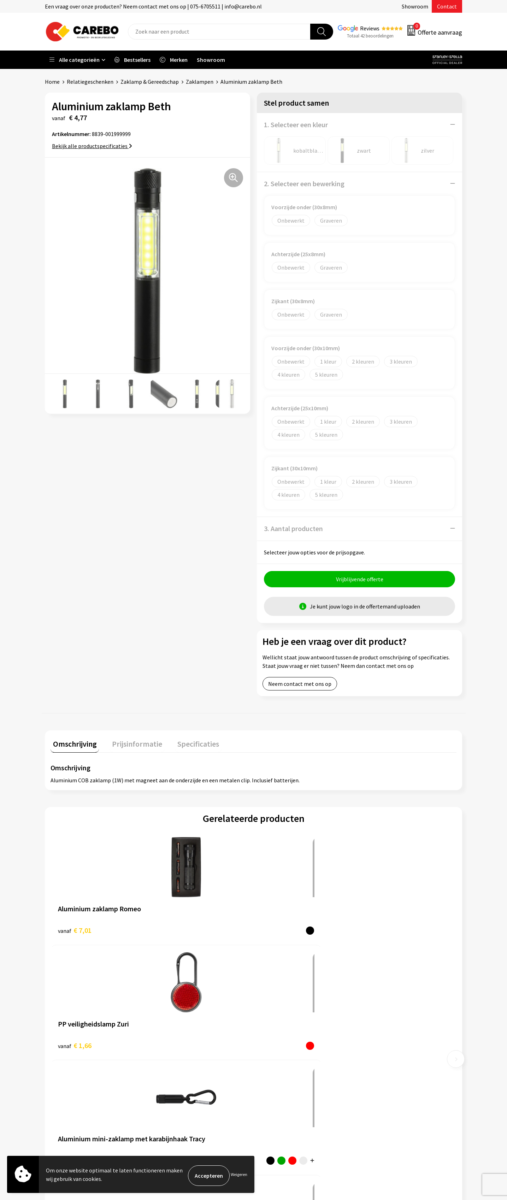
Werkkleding (381, 1011)
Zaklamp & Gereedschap (149, 81)
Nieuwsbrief (276, 1065)
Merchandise (277, 1043)
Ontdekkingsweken (285, 1000)
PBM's (373, 1022)
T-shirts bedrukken (285, 1032)
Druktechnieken (178, 1076)
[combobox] (219, 32)
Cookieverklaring (179, 1054)
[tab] (72, 745)
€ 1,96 (278, 929)
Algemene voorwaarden (187, 1032)
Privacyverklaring (180, 1065)
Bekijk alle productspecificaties (92, 145)
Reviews (369, 28)
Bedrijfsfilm (276, 1054)
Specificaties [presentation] (186, 743)
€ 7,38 (379, 929)
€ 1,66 (176, 929)
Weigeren (239, 1175)
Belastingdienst (178, 1000)
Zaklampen (199, 81)
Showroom (415, 6)
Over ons (272, 1011)
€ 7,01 (75, 929)
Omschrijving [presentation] (72, 743)
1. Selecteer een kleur (296, 124)
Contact (447, 6)
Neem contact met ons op (299, 685)
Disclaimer (172, 1086)
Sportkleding (381, 1032)
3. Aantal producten (293, 528)
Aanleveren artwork (183, 1011)
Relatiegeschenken (90, 81)
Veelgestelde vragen (183, 1043)
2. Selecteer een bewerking (304, 183)
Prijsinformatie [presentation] (130, 743)
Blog (268, 1022)
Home (52, 81)
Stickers (375, 1065)
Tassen (374, 1054)
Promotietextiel (386, 1000)
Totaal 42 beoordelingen (370, 36)
